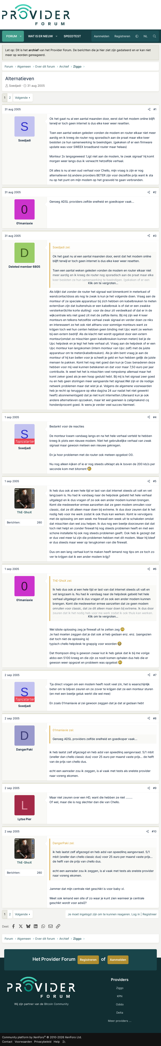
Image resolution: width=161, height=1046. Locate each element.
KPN (119, 996)
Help (57, 1041)
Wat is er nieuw (40, 36)
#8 (154, 718)
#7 (154, 675)
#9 (154, 788)
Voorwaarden (23, 1041)
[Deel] (149, 109)
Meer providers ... (119, 1020)
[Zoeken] (154, 36)
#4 (154, 417)
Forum (11, 36)
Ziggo (119, 988)
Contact (7, 1041)
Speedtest (72, 36)
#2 (154, 192)
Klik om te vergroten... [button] (103, 283)
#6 (154, 569)
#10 (154, 831)
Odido (120, 1004)
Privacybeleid (42, 1041)
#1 (154, 109)
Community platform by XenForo (42, 1037)
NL (146, 36)
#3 (154, 235)
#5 (154, 481)
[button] (21, 36)
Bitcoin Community (56, 1004)
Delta (119, 1012)
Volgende (21, 97)
